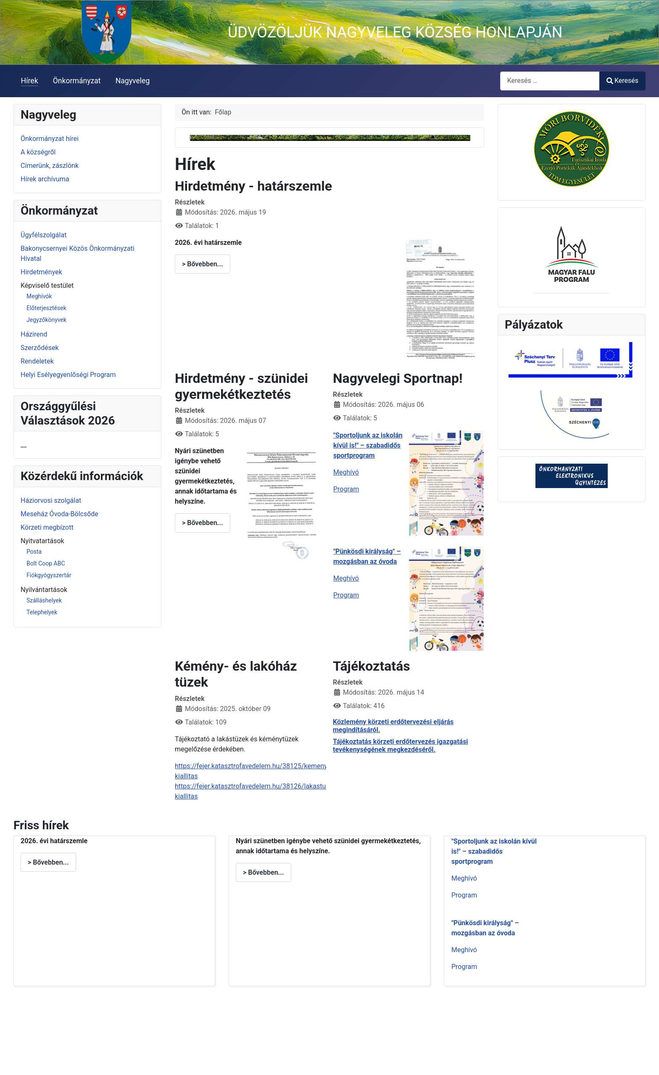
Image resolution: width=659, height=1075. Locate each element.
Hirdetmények (41, 272)
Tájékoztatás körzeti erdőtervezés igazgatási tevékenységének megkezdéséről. (400, 824)
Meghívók (39, 296)
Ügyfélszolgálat (43, 235)
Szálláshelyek (44, 600)
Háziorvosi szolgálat (51, 500)
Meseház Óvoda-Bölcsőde (59, 514)
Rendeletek (37, 361)
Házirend (34, 334)
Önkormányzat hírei (50, 139)
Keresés (622, 81)
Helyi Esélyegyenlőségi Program (68, 375)
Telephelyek (41, 612)
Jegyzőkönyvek (46, 319)
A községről (38, 152)
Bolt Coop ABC (45, 563)
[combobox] (550, 81)
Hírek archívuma (45, 179)
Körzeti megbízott (47, 527)
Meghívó (346, 551)
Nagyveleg (133, 81)
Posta (34, 551)
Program (346, 568)
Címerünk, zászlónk (50, 166)
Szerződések (40, 348)
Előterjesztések (46, 308)
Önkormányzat (77, 81)
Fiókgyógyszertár (48, 575)
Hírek (29, 81)
